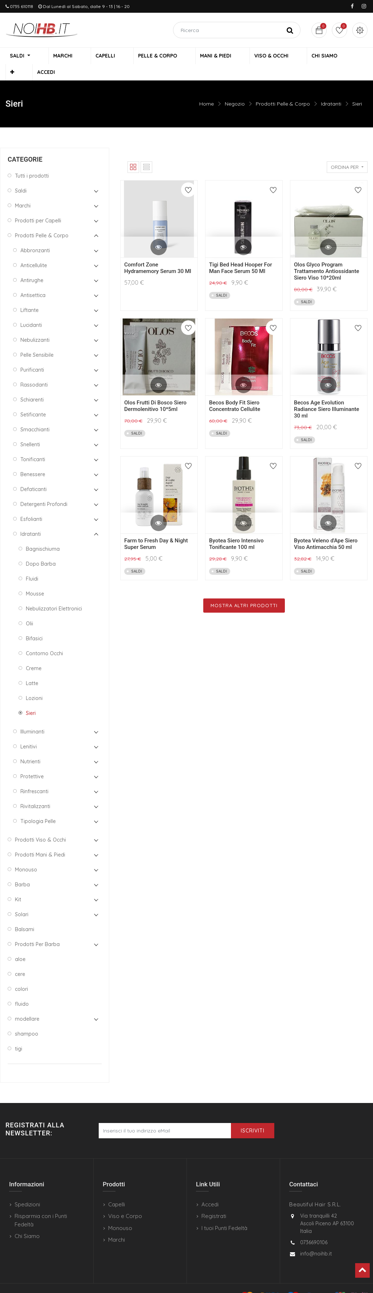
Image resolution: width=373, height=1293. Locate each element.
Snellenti (30, 430)
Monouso (26, 855)
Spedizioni (27, 1189)
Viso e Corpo (125, 1201)
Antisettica (33, 280)
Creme (34, 654)
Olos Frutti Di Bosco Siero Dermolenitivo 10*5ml (155, 391)
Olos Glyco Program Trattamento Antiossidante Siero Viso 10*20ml (326, 256)
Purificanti (32, 355)
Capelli (116, 1189)
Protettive (32, 762)
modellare (27, 1004)
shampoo (26, 1019)
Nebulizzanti (35, 325)
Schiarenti (32, 385)
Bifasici (34, 624)
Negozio (235, 89)
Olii (29, 609)
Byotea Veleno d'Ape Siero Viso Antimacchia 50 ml (326, 529)
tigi (18, 1034)
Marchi (23, 191)
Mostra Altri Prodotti (244, 591)
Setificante (33, 400)
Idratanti (331, 89)
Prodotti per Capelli (38, 206)
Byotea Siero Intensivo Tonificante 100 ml (236, 529)
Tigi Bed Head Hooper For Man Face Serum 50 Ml (240, 253)
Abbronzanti (35, 236)
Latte (32, 668)
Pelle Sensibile (37, 340)
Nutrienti (30, 747)
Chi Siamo (27, 1221)
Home (206, 89)
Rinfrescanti (34, 777)
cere (20, 959)
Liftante (29, 295)
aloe (20, 944)
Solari (21, 900)
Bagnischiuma (43, 534)
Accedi (210, 1189)
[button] (318, 57)
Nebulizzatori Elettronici (54, 594)
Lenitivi (28, 732)
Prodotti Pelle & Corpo (283, 89)
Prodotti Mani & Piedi (40, 840)
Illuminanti (32, 717)
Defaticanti (33, 474)
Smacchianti (35, 415)
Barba (22, 870)
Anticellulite (33, 251)
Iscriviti (252, 1116)
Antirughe (31, 265)
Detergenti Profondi (43, 489)
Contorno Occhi (44, 639)
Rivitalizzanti (35, 791)
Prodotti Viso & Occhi (40, 825)
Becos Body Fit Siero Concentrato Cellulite (234, 391)
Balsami (24, 915)
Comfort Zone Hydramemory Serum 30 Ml (157, 253)
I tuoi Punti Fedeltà (224, 1213)
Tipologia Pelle (38, 806)
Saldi (21, 176)
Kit (18, 885)
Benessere (32, 459)
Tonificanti (32, 445)
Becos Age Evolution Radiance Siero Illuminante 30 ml (326, 394)
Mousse (35, 579)
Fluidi (32, 564)
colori (21, 974)
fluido (22, 989)
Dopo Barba (41, 549)
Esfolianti (31, 504)
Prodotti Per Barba (37, 929)
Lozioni (34, 683)
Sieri (357, 89)
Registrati (213, 1201)
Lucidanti (31, 310)
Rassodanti (34, 370)
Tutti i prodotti (32, 161)
